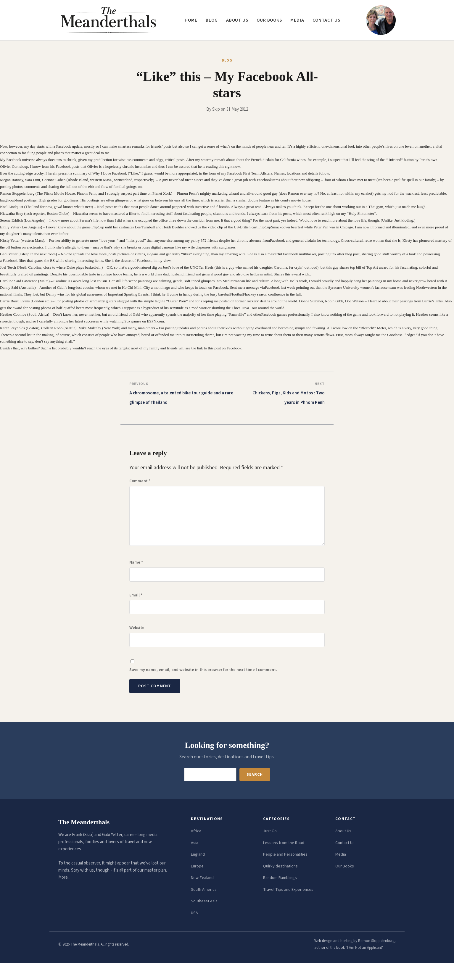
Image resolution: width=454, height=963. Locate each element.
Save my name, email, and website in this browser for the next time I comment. (203, 670)
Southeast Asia (204, 901)
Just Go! (270, 831)
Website (136, 628)
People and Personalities (285, 854)
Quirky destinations (280, 866)
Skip (216, 109)
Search (255, 775)
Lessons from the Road (283, 843)
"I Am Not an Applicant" (365, 947)
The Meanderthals (84, 822)
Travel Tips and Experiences (288, 890)
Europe (197, 866)
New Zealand (202, 878)
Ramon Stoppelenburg (376, 940)
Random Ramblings (280, 878)
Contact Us (345, 843)
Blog (212, 20)
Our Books (269, 20)
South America (204, 890)
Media (297, 20)
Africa (196, 831)
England (198, 854)
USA (194, 913)
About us (237, 20)
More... (64, 877)
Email (135, 595)
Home (191, 20)
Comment (139, 481)
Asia (194, 843)
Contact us (326, 20)
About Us (343, 831)
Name (136, 562)
